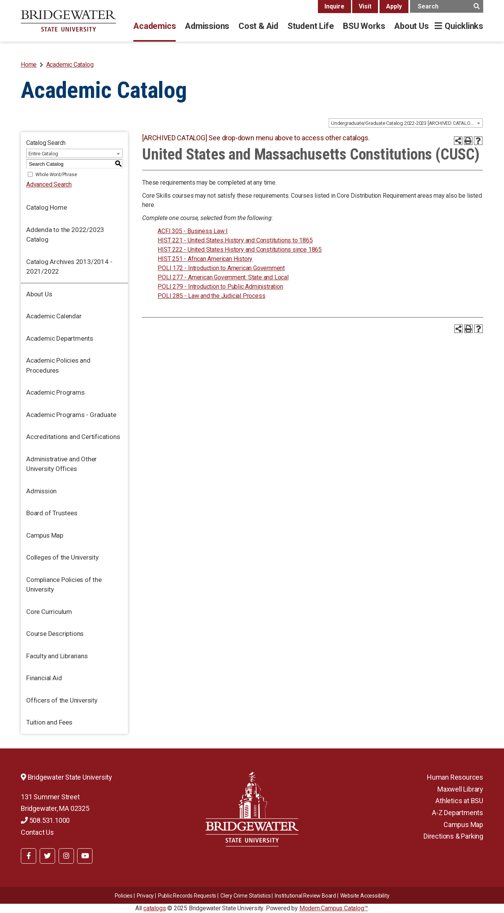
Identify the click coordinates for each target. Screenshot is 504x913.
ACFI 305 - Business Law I (193, 231)
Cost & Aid (258, 26)
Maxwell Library (460, 789)
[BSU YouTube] (84, 856)
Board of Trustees (51, 513)
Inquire (334, 6)
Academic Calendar (54, 316)
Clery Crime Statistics (245, 896)
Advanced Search (49, 184)
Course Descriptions (55, 633)
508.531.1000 (45, 820)
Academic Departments (59, 338)
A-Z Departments (457, 813)
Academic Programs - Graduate (71, 415)
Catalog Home (46, 207)
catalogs (154, 908)
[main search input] (446, 6)
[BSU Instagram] (66, 856)
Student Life (310, 26)
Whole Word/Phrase (56, 174)
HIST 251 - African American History (205, 258)
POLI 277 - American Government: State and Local (223, 277)
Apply (394, 6)
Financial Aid (44, 678)
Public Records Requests (187, 896)
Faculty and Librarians (57, 656)
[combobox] (406, 123)
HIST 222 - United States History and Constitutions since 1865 (240, 249)
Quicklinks (464, 26)
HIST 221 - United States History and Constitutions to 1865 (235, 240)
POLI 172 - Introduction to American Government (221, 268)
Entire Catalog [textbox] (43, 153)
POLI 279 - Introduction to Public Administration (220, 286)
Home (29, 64)
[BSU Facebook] (28, 856)
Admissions (207, 26)
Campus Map (44, 535)
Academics (154, 26)
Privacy (145, 896)
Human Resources (455, 777)
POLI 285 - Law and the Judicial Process (211, 295)
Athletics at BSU (459, 801)
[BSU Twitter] (47, 856)
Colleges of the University (62, 557)
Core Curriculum (49, 611)
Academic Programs (55, 392)
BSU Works (364, 26)
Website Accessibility (365, 896)
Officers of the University (61, 700)
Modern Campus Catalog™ (333, 908)
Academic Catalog (70, 64)
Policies (124, 896)
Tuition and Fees (49, 722)
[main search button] (476, 6)
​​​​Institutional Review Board (305, 896)
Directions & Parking (453, 836)
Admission (41, 491)
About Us (411, 26)
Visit (365, 6)
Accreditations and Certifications (73, 437)
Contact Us (37, 832)
